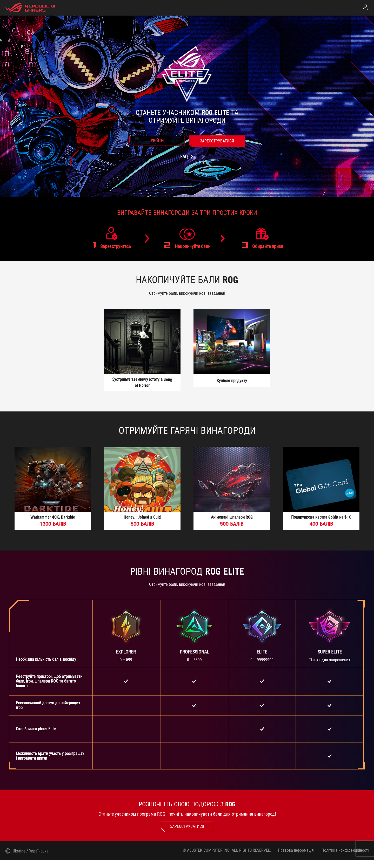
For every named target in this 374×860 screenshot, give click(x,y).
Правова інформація (295, 850)
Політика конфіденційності (345, 850)
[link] (365, 7)
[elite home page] (31, 7)
